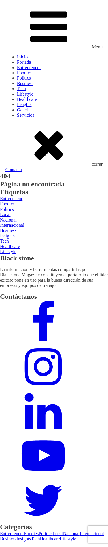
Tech (21, 88)
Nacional (71, 533)
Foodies (24, 72)
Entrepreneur (29, 67)
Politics (24, 77)
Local (57, 533)
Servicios (25, 115)
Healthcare (27, 99)
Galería (24, 109)
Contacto (13, 169)
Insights (24, 104)
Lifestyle (25, 94)
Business (25, 83)
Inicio (22, 56)
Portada (24, 62)
